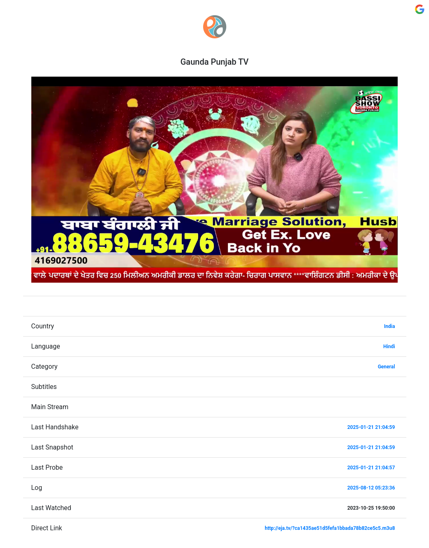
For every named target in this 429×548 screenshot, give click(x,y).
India (389, 326)
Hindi (389, 346)
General (386, 367)
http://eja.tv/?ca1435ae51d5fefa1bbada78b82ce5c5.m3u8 (330, 528)
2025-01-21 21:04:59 (371, 427)
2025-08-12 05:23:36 (371, 488)
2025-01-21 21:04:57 (371, 468)
